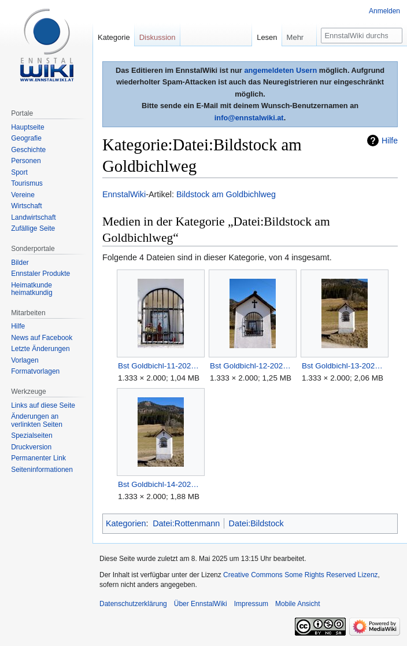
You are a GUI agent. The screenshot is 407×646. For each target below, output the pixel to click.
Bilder (20, 263)
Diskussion (157, 37)
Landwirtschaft (33, 217)
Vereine (23, 195)
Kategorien (126, 523)
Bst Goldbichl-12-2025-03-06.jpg (252, 365)
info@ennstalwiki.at (249, 117)
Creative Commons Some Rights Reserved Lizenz (300, 575)
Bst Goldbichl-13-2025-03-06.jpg (344, 365)
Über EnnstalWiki (200, 604)
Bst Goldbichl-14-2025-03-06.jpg (160, 484)
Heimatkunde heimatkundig (31, 289)
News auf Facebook (41, 338)
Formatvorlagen (35, 371)
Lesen (267, 37)
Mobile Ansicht (297, 604)
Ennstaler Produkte (40, 274)
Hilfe (390, 140)
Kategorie (114, 37)
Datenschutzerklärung (133, 604)
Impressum (251, 604)
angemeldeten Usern (280, 70)
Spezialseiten (31, 435)
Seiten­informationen (42, 470)
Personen (25, 161)
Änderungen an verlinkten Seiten (36, 420)
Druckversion (31, 447)
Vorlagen (24, 360)
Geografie (26, 138)
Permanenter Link (38, 458)
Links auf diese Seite (43, 405)
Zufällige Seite (33, 228)
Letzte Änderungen (40, 349)
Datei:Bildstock (256, 523)
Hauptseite (27, 127)
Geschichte (28, 150)
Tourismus (27, 183)
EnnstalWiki (124, 194)
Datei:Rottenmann (186, 523)
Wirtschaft (26, 206)
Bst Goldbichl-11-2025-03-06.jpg (160, 365)
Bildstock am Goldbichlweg (226, 194)
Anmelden (384, 11)
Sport (19, 172)
